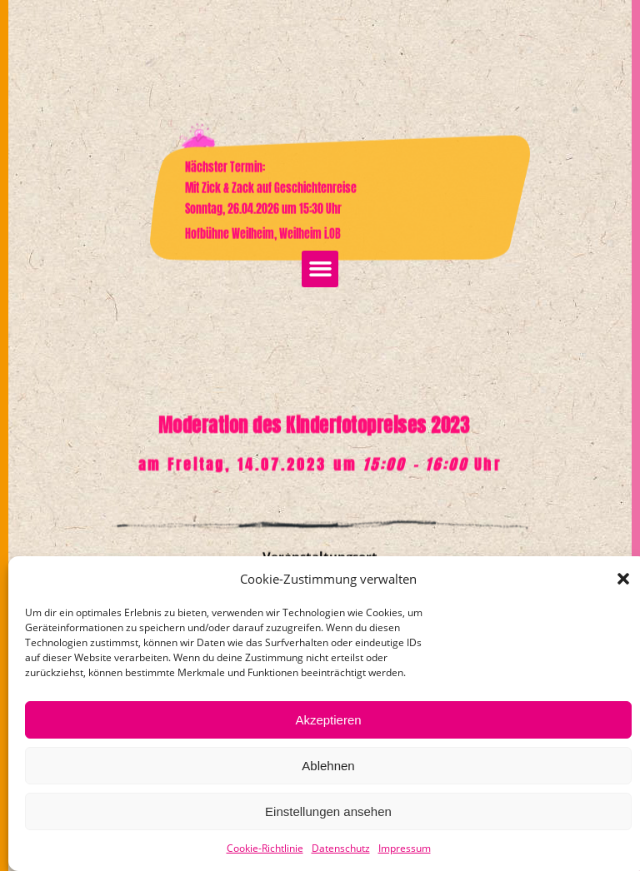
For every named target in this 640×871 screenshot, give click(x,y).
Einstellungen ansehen (328, 811)
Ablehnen (328, 766)
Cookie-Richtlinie (265, 848)
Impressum (404, 848)
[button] (623, 578)
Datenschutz (341, 848)
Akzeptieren (328, 720)
